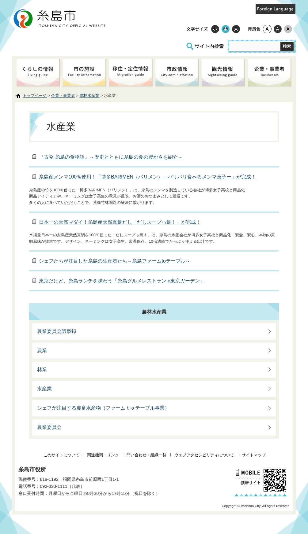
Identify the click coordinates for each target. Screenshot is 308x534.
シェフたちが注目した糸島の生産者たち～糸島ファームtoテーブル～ (114, 260)
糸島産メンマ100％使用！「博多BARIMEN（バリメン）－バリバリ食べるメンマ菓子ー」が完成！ (147, 176)
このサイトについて (61, 455)
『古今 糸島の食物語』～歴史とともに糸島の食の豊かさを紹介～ (110, 157)
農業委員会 (49, 427)
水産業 (44, 388)
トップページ (35, 95)
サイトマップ (254, 455)
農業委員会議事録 (56, 331)
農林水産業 (89, 95)
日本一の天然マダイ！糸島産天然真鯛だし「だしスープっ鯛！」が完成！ (120, 222)
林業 (42, 369)
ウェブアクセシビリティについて (204, 455)
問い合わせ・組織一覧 (146, 455)
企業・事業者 (63, 95)
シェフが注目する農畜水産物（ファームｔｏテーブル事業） (103, 408)
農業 (42, 350)
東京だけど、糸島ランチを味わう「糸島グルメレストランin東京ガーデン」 (121, 280)
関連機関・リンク (103, 455)
